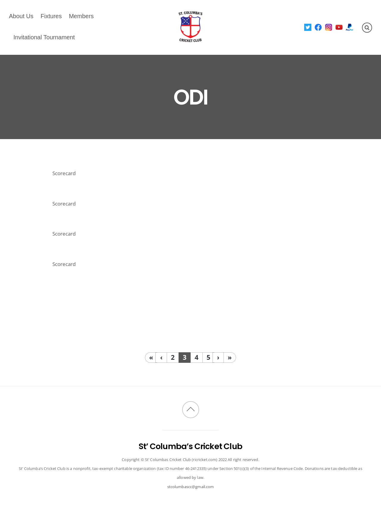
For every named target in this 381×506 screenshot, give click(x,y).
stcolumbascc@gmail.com (190, 486)
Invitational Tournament (44, 37)
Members (81, 16)
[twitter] (308, 27)
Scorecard (64, 173)
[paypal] (349, 27)
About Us (21, 16)
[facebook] (318, 27)
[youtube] (339, 27)
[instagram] (328, 27)
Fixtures (51, 16)
